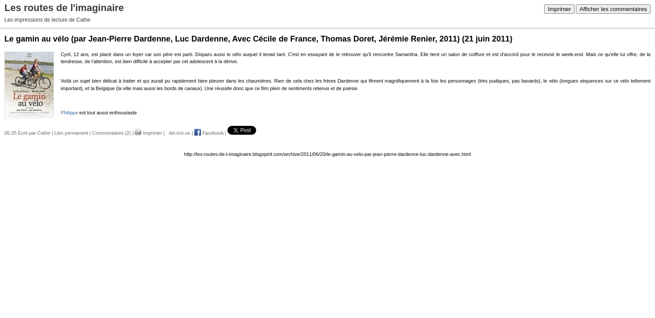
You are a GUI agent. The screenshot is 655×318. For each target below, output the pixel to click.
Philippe (69, 112)
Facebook (208, 133)
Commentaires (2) (111, 133)
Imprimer (559, 9)
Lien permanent (71, 133)
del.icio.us (178, 133)
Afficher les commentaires (613, 9)
